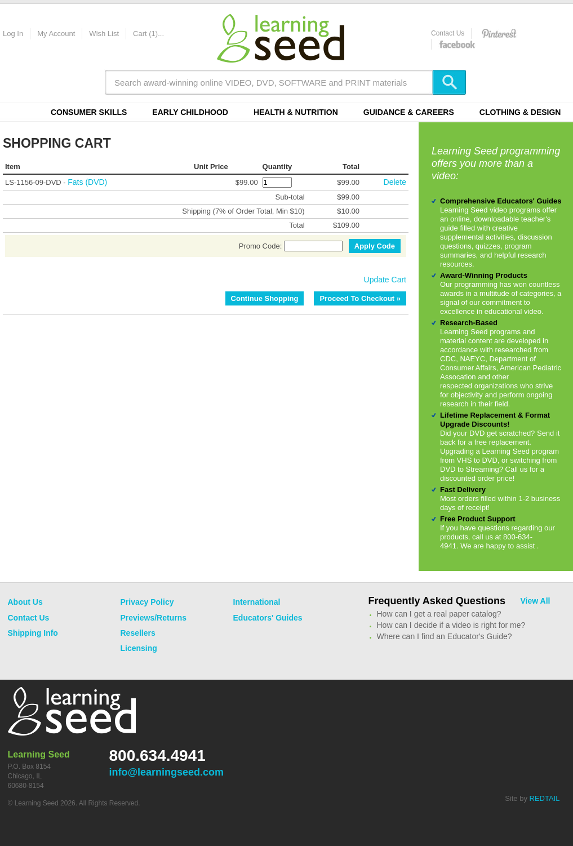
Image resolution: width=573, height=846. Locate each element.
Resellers (138, 632)
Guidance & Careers (408, 112)
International (257, 601)
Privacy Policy (147, 601)
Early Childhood (190, 112)
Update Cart (385, 279)
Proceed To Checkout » (360, 298)
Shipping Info (33, 632)
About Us (25, 601)
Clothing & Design (520, 112)
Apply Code (374, 246)
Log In (13, 33)
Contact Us (447, 33)
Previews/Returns (154, 617)
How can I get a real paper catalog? (439, 613)
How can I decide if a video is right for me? (451, 625)
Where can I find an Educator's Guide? (444, 636)
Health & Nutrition (296, 112)
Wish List (104, 33)
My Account (56, 33)
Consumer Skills (89, 112)
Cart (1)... (148, 33)
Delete (395, 182)
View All (535, 600)
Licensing (139, 648)
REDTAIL (545, 798)
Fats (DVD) (87, 182)
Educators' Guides (268, 617)
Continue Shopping (265, 298)
